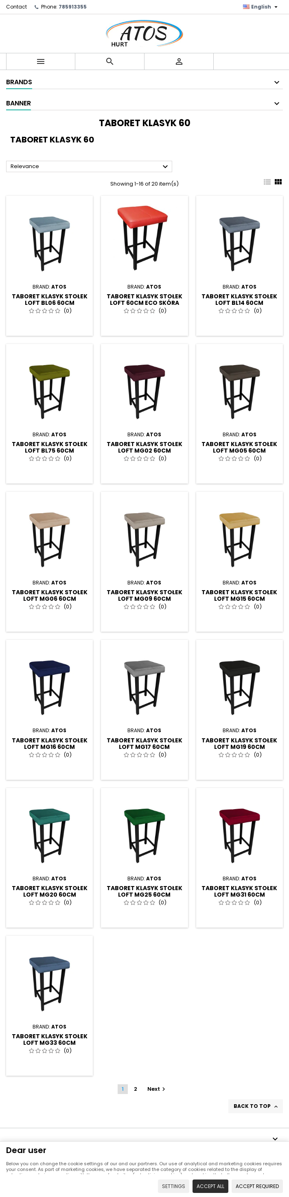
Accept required (257, 1186)
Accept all (210, 1186)
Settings (173, 1186)
